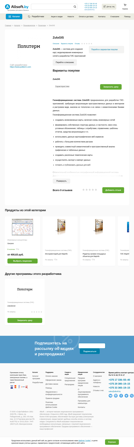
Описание (56, 43)
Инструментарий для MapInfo (56, 254)
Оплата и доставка (86, 17)
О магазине (114, 17)
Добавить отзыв (113, 190)
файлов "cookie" (84, 441)
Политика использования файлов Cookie (51, 404)
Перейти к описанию (65, 62)
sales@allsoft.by (89, 10)
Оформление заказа (53, 380)
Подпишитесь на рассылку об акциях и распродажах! (54, 348)
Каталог (16, 16)
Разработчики (36, 16)
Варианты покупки (67, 43)
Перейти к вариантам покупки (104, 49)
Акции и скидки (56, 17)
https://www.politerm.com (20, 67)
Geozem (10, 243)
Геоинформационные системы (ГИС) (58, 250)
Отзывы (77, 43)
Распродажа (69, 384)
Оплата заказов (52, 376)
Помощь (127, 17)
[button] (110, 87)
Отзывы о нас (98, 390)
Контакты (101, 17)
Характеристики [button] (62, 86)
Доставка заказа (52, 384)
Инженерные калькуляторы (17, 240)
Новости (70, 17)
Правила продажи (52, 398)
